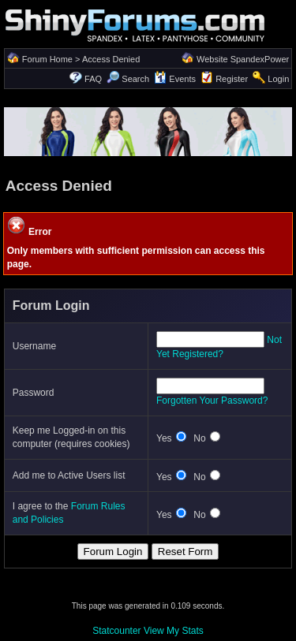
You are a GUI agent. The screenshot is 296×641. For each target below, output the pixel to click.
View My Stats (174, 630)
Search (128, 79)
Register (231, 79)
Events (175, 79)
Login (278, 79)
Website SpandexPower (243, 59)
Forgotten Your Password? (212, 400)
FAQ (93, 79)
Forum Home (47, 59)
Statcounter (116, 630)
